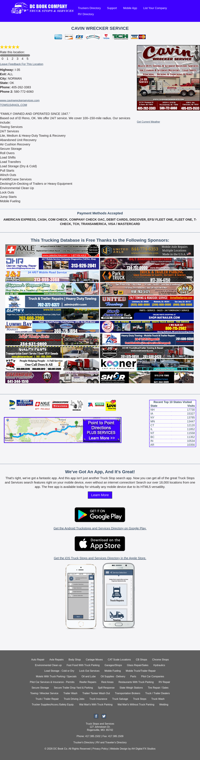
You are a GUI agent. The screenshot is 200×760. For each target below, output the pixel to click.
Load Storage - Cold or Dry (59, 671)
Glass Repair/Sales (137, 665)
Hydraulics (159, 665)
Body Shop (75, 659)
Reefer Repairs (88, 682)
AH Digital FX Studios (143, 748)
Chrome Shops (160, 659)
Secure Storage (40, 687)
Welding (163, 704)
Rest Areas (107, 682)
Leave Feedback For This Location (21, 64)
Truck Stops (139, 699)
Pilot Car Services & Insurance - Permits (52, 682)
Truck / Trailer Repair (47, 699)
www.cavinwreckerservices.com (20, 100)
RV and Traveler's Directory (111, 742)
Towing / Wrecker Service (44, 693)
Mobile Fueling (113, 671)
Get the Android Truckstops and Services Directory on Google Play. (100, 528)
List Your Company (155, 8)
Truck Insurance (98, 699)
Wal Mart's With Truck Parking (95, 704)
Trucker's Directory (83, 742)
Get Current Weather (148, 121)
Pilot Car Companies (152, 676)
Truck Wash (158, 699)
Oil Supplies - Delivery (113, 676)
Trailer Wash (70, 693)
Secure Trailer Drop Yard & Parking (73, 687)
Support (112, 8)
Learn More (100, 495)
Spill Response (106, 687)
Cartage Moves (94, 659)
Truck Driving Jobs (74, 699)
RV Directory (86, 14)
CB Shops (141, 659)
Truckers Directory (89, 8)
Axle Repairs (56, 659)
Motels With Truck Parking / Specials (56, 676)
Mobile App (130, 8)
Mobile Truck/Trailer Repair (141, 671)
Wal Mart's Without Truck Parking (136, 704)
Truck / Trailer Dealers (157, 693)
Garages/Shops (113, 665)
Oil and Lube (89, 676)
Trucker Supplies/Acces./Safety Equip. (53, 704)
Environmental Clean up (48, 665)
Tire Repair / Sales (158, 687)
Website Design (119, 748)
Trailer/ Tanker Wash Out (96, 693)
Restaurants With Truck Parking (136, 682)
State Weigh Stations (131, 687)
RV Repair (164, 682)
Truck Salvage (120, 699)
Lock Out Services (89, 671)
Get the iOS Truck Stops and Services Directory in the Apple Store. (100, 558)
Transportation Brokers (127, 693)
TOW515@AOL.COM (13, 105)
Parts (133, 676)
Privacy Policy (100, 748)
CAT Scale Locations (119, 659)
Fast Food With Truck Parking (83, 665)
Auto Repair (38, 659)
